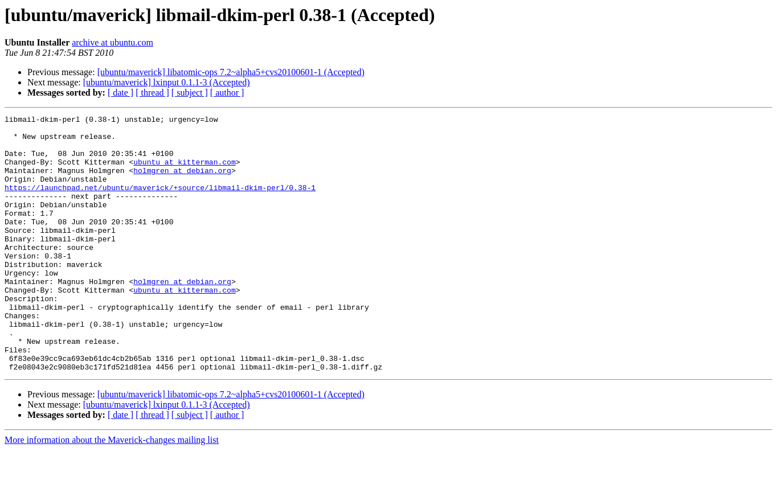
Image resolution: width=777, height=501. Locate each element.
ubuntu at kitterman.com (184, 172)
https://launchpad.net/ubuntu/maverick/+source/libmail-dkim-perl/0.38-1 (160, 203)
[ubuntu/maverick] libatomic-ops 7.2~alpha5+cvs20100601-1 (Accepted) (231, 72)
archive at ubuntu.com (112, 42)
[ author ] (227, 92)
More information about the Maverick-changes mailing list (112, 491)
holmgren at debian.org (182, 182)
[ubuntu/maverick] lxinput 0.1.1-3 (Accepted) (166, 82)
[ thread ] (152, 92)
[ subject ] (189, 92)
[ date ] (120, 92)
